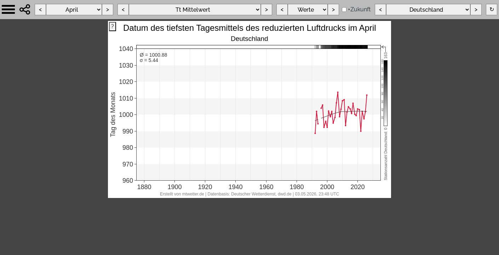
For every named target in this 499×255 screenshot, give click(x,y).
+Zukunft (359, 9)
